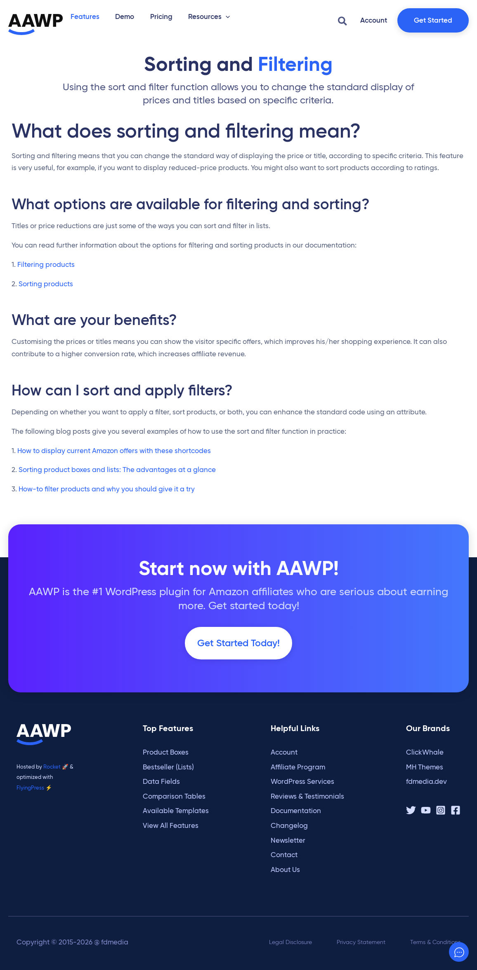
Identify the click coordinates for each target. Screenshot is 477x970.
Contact (284, 855)
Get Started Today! (238, 649)
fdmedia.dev (426, 781)
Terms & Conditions (435, 942)
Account (284, 752)
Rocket (52, 766)
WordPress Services (302, 781)
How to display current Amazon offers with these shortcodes (114, 457)
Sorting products (46, 290)
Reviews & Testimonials (307, 796)
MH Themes (424, 767)
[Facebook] (455, 810)
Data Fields (161, 781)
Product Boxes (166, 752)
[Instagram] (441, 810)
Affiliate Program (298, 767)
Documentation (296, 810)
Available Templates (176, 810)
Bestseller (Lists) (168, 767)
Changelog (289, 825)
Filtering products (46, 270)
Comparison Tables (174, 796)
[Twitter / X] (411, 810)
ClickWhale (425, 752)
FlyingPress (30, 787)
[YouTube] (426, 810)
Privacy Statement (361, 942)
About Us (285, 869)
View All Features (170, 825)
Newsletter (288, 840)
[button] (214, 15)
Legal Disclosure (290, 942)
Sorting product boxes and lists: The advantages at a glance (117, 476)
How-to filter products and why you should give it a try (107, 495)
